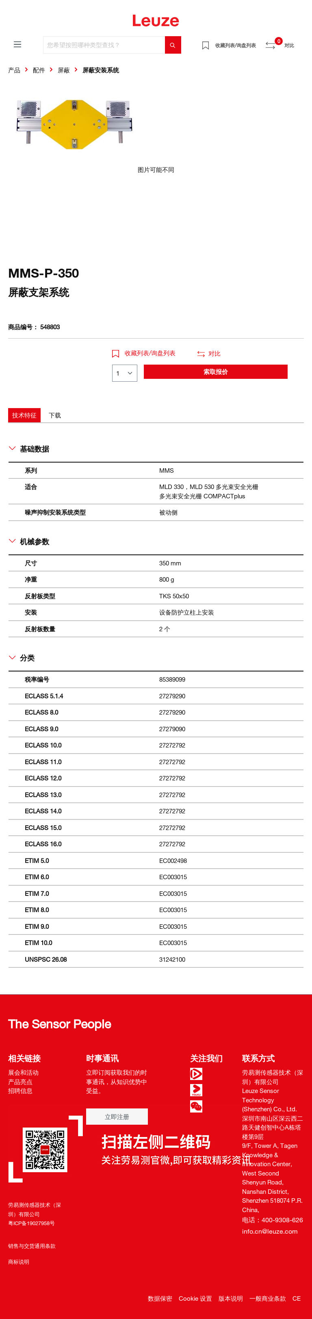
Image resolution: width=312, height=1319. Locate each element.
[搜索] (173, 45)
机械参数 (29, 541)
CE (296, 1298)
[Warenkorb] (299, 42)
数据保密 (160, 1298)
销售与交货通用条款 (32, 1246)
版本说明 (231, 1298)
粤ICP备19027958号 (31, 1223)
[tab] (24, 415)
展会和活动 (23, 1072)
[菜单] (17, 44)
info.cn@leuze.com (270, 1231)
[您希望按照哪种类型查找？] (104, 45)
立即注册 (117, 1116)
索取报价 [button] (216, 371)
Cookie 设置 (195, 1298)
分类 (22, 657)
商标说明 (18, 1261)
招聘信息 (20, 1090)
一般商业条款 (267, 1298)
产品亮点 (20, 1081)
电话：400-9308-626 (272, 1220)
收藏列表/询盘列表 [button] (144, 352)
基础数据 (29, 448)
